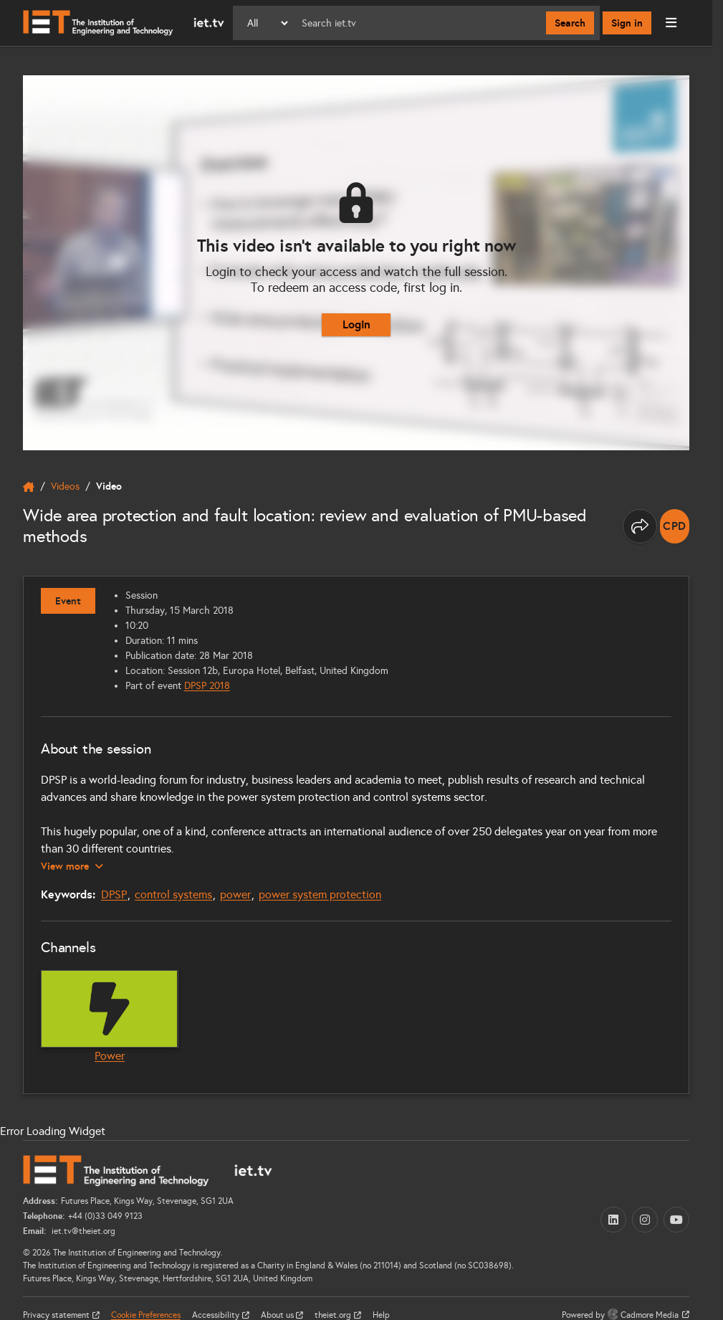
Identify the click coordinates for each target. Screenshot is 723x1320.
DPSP (114, 894)
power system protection (320, 894)
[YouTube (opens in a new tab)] (676, 1220)
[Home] (123, 23)
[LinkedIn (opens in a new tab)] (613, 1220)
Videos (65, 486)
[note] (674, 526)
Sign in (627, 22)
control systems (173, 894)
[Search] (418, 23)
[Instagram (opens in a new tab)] (645, 1220)
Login (356, 324)
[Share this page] (640, 526)
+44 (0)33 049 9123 (105, 1216)
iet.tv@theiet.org (82, 1231)
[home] (28, 487)
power (235, 894)
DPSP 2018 (207, 686)
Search (570, 22)
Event (68, 600)
